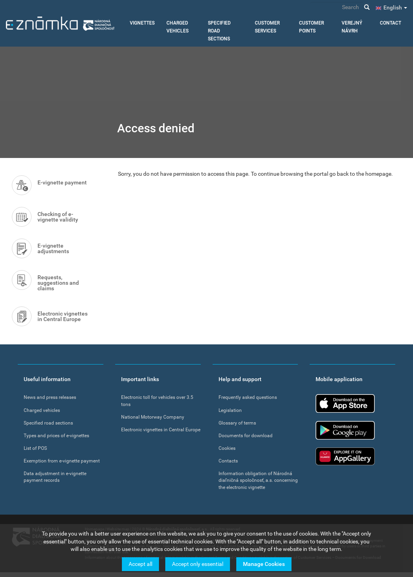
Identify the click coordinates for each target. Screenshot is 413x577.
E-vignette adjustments (53, 248)
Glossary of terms (237, 423)
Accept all (140, 564)
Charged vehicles (177, 27)
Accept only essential (197, 564)
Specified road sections (219, 30)
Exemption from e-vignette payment (62, 461)
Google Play (345, 430)
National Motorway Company (152, 417)
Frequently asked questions (248, 397)
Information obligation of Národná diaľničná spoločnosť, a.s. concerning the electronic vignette (258, 480)
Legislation (230, 410)
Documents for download (246, 435)
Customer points (311, 27)
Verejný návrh (352, 27)
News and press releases (50, 397)
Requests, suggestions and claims (58, 282)
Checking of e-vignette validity (57, 217)
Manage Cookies (264, 564)
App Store (345, 403)
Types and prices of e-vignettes (56, 435)
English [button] (395, 7)
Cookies (227, 448)
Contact (390, 23)
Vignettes (142, 23)
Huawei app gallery (345, 456)
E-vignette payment (62, 182)
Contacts (228, 461)
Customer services (267, 27)
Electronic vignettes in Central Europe (62, 316)
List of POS (35, 448)
